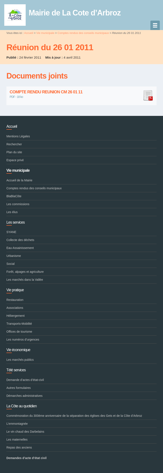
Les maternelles (17, 439)
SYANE (11, 232)
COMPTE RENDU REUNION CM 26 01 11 (81, 92)
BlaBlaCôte (13, 196)
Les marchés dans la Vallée (24, 279)
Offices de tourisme (19, 331)
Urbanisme (13, 256)
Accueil (28, 33)
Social (10, 263)
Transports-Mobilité (19, 323)
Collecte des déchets (20, 240)
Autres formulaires (18, 388)
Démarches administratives (24, 395)
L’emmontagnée (17, 423)
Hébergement (15, 315)
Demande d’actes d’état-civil (25, 380)
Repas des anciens (19, 447)
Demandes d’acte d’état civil (26, 458)
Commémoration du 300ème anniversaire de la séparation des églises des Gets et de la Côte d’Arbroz (74, 415)
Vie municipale (45, 33)
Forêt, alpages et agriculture (25, 271)
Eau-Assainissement (20, 248)
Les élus (12, 212)
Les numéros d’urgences (22, 339)
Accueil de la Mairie (19, 180)
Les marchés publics (20, 359)
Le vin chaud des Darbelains (25, 431)
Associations (14, 307)
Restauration (14, 300)
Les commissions (17, 204)
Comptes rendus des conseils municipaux (83, 33)
